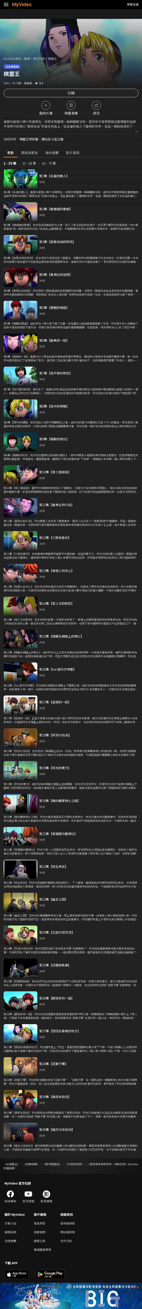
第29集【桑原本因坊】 (55, 1096)
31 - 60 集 (29, 163)
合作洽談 (66, 1241)
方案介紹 (10, 1223)
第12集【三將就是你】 (55, 537)
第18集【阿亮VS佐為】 (55, 735)
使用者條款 (67, 1223)
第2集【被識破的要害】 (55, 209)
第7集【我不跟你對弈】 (55, 373)
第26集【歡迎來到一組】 (56, 998)
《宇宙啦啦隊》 (74, 1164)
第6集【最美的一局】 (54, 340)
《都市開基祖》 (52, 1164)
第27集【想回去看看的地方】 (60, 1031)
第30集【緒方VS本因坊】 (57, 1129)
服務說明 (10, 1232)
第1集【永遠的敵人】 (54, 176)
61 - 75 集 (49, 163)
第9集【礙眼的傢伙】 (54, 439)
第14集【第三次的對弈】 (56, 603)
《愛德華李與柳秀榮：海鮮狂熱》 (107, 1164)
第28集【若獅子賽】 (53, 1063)
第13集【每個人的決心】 (56, 570)
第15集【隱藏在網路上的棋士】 (61, 636)
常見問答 (39, 1223)
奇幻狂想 (39, 58)
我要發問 (39, 1232)
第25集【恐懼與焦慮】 (55, 965)
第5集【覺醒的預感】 (54, 307)
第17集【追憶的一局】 (55, 702)
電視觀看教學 (42, 1249)
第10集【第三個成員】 (55, 472)
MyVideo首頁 (12, 58)
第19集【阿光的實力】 (55, 768)
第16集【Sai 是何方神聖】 (57, 669)
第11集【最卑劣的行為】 (56, 505)
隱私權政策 (67, 1232)
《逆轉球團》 (31, 1164)
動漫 (27, 58)
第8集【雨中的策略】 (54, 406)
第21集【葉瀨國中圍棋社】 (58, 833)
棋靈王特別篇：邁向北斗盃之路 (41, 139)
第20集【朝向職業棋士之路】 (60, 800)
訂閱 (71, 93)
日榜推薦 (10, 1241)
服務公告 (39, 1241)
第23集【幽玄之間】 (53, 899)
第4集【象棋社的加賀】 (55, 274)
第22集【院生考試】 (53, 866)
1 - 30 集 (10, 163)
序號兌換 (133, 4)
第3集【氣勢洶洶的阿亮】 (57, 241)
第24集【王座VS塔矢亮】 (57, 932)
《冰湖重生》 (12, 1164)
